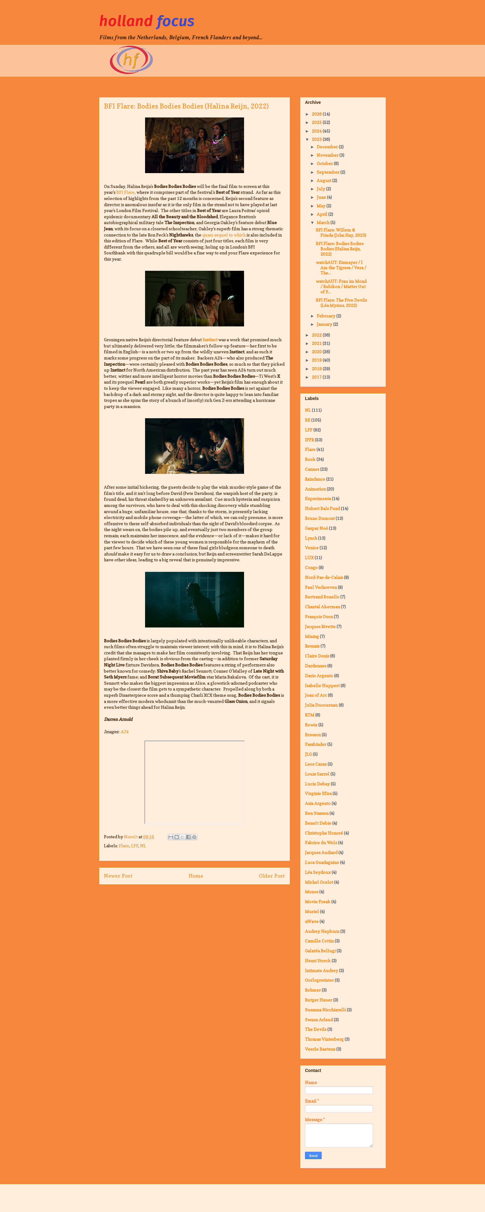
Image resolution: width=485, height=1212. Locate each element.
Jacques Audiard (321, 852)
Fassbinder (315, 744)
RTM (309, 714)
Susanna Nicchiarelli (325, 1009)
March (323, 222)
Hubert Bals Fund (322, 508)
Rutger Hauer (318, 999)
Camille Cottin (319, 940)
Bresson (313, 734)
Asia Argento (318, 803)
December (328, 146)
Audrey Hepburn (322, 931)
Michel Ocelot (319, 882)
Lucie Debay (317, 783)
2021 (317, 343)
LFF (134, 845)
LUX (309, 557)
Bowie (311, 724)
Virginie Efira (318, 793)
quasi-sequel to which (224, 234)
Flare (124, 845)
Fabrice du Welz (321, 842)
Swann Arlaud (319, 1019)
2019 (317, 360)
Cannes (312, 469)
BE (307, 420)
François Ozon (319, 616)
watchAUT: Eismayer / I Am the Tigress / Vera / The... (341, 267)
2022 (317, 335)
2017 (317, 377)
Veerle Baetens (320, 1049)
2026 (317, 114)
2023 (317, 139)
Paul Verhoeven (321, 587)
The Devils (315, 1029)
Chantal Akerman (322, 606)
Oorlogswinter (319, 980)
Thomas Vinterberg (324, 1039)
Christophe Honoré (324, 833)
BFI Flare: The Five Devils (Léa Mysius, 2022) (341, 302)
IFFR (309, 439)
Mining (312, 636)
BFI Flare (125, 192)
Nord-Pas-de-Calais (324, 577)
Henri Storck (318, 960)
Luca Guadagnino (322, 862)
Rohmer (313, 990)
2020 (317, 351)
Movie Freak (317, 901)
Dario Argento (319, 675)
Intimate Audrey (321, 970)
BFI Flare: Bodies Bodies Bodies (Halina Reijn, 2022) (339, 249)
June (322, 197)
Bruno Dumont (320, 518)
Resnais (312, 646)
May (321, 205)
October (325, 163)
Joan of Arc (316, 695)
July (321, 188)
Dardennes (315, 665)
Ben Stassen (316, 813)
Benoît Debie (318, 823)
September (328, 172)
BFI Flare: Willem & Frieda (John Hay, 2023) (341, 232)
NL (143, 845)
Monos (311, 891)
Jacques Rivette (320, 626)
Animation (315, 488)
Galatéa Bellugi (320, 950)
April (322, 214)
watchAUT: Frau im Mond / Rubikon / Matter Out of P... (341, 286)
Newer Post (118, 876)
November (328, 155)
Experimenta (318, 498)
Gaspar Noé (316, 528)
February (326, 315)
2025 (317, 122)
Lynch (311, 538)
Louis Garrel (317, 773)
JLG (308, 754)
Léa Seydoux (318, 872)
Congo (311, 567)
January (325, 324)
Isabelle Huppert (322, 685)
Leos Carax (316, 764)
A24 (124, 731)
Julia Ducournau (321, 705)
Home (196, 876)
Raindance (315, 479)
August (324, 180)
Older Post (272, 876)
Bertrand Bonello (322, 596)
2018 (317, 368)
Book (310, 459)
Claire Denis (317, 655)
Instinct (210, 339)
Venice (312, 547)
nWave (312, 921)
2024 (317, 131)
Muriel (312, 911)
